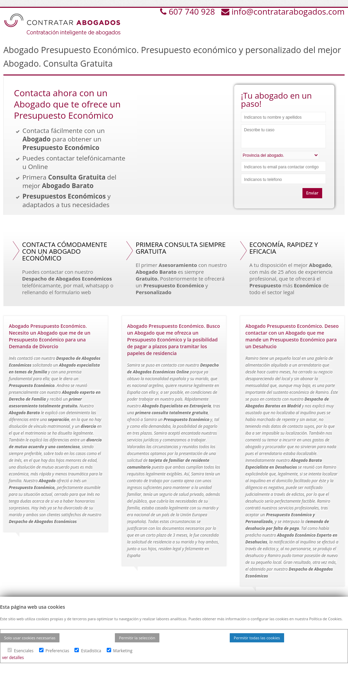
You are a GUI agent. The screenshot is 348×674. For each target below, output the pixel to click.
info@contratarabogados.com (288, 11)
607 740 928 (193, 11)
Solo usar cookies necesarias (29, 637)
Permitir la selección (137, 637)
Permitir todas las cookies (257, 637)
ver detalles (13, 657)
